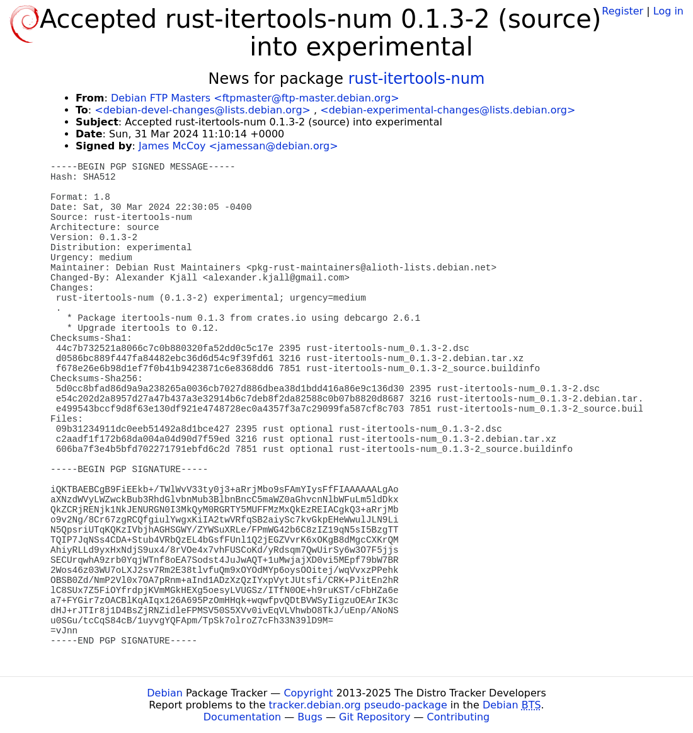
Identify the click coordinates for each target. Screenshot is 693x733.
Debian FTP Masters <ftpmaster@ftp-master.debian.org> (255, 98)
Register (622, 11)
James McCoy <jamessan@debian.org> (238, 146)
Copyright (308, 693)
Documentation (242, 717)
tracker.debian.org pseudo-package (358, 705)
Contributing (458, 717)
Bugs (310, 717)
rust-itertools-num (416, 79)
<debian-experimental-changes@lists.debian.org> (447, 110)
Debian (165, 693)
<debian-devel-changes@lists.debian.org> (202, 110)
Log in (668, 11)
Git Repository (374, 717)
